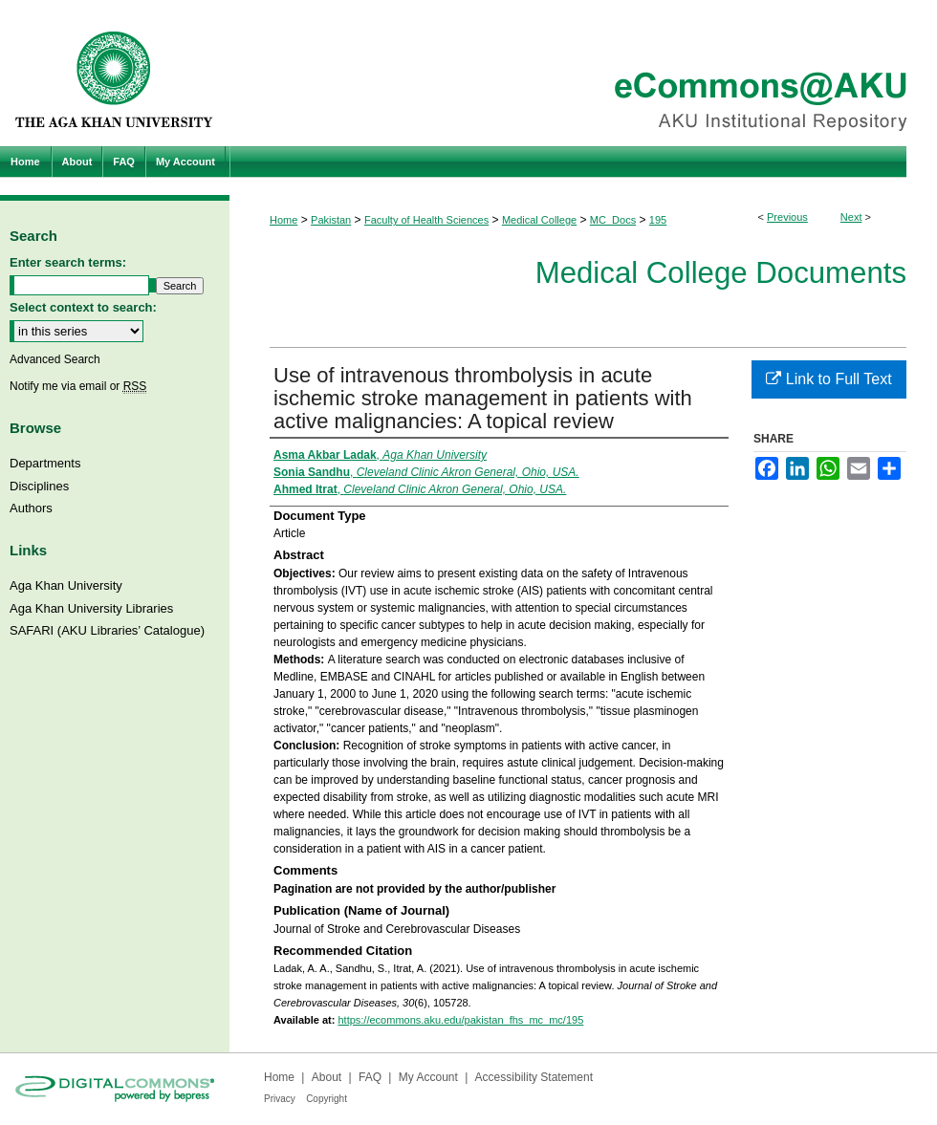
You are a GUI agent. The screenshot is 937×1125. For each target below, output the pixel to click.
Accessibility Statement (534, 1077)
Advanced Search (55, 359)
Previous (787, 217)
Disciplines (39, 486)
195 (657, 220)
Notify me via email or (78, 386)
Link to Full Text (828, 379)
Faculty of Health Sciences (426, 220)
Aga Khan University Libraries (91, 608)
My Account (428, 1077)
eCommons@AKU (583, 73)
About (326, 1077)
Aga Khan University (66, 585)
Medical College (539, 220)
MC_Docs (613, 220)
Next (851, 217)
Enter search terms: (68, 262)
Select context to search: (83, 307)
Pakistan (331, 220)
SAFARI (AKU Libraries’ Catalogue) (107, 630)
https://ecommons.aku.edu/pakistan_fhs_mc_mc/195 (460, 1020)
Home (283, 220)
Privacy (279, 1098)
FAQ (370, 1077)
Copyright (326, 1098)
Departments (45, 463)
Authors (31, 508)
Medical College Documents (720, 273)
